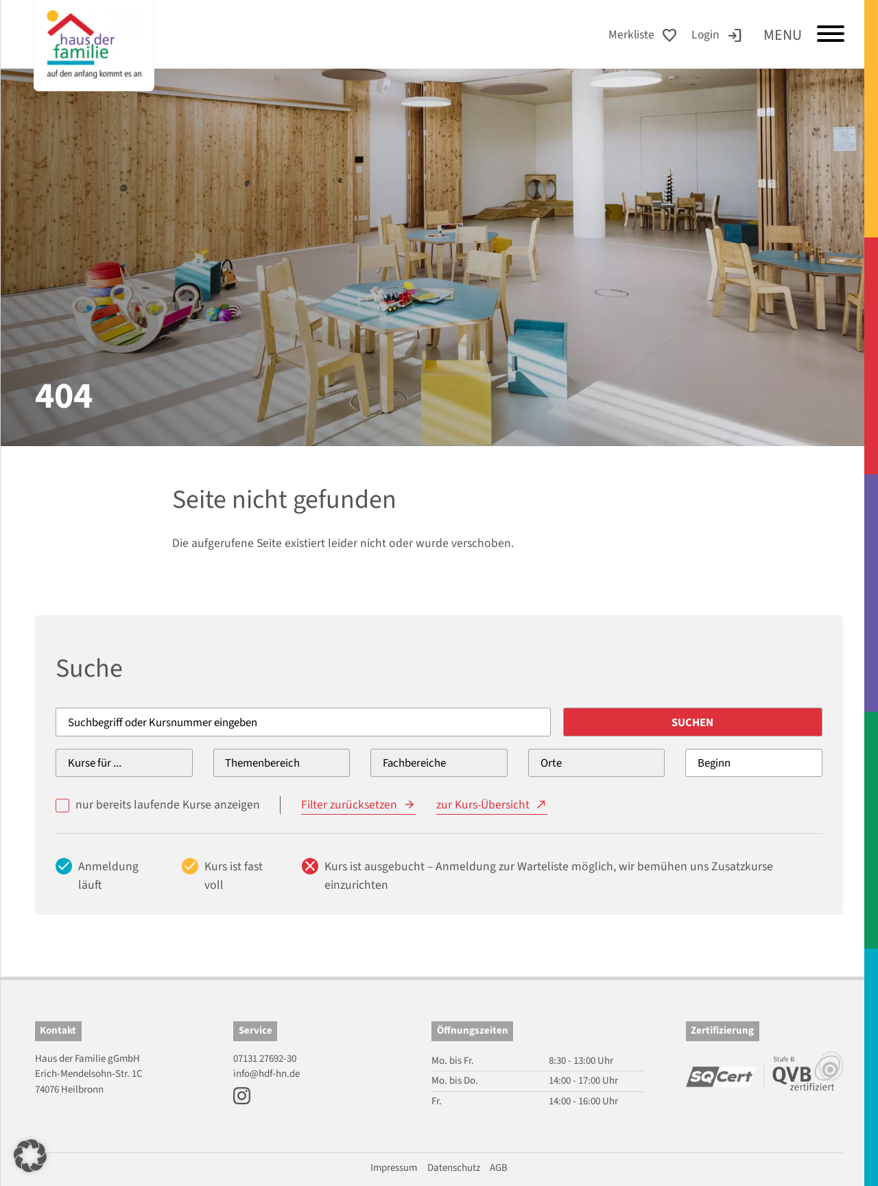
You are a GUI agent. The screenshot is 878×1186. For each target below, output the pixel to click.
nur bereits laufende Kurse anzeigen (167, 804)
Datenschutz (453, 1168)
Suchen (707, 722)
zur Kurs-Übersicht (483, 804)
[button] (30, 1156)
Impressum (393, 1168)
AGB (499, 1168)
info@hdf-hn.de (266, 1074)
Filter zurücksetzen (349, 804)
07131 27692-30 (264, 1058)
